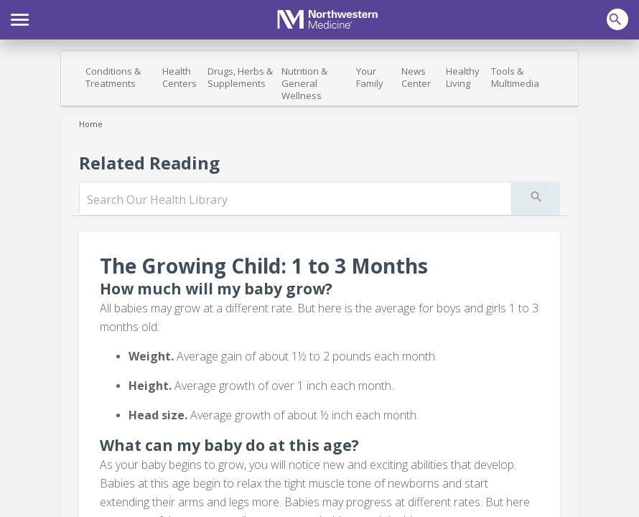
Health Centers (179, 77)
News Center (416, 77)
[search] (295, 200)
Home (91, 123)
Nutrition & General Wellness (304, 83)
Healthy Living (463, 77)
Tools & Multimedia (515, 77)
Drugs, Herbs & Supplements (240, 77)
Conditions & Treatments (113, 77)
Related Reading (149, 162)
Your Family (369, 77)
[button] (20, 18)
